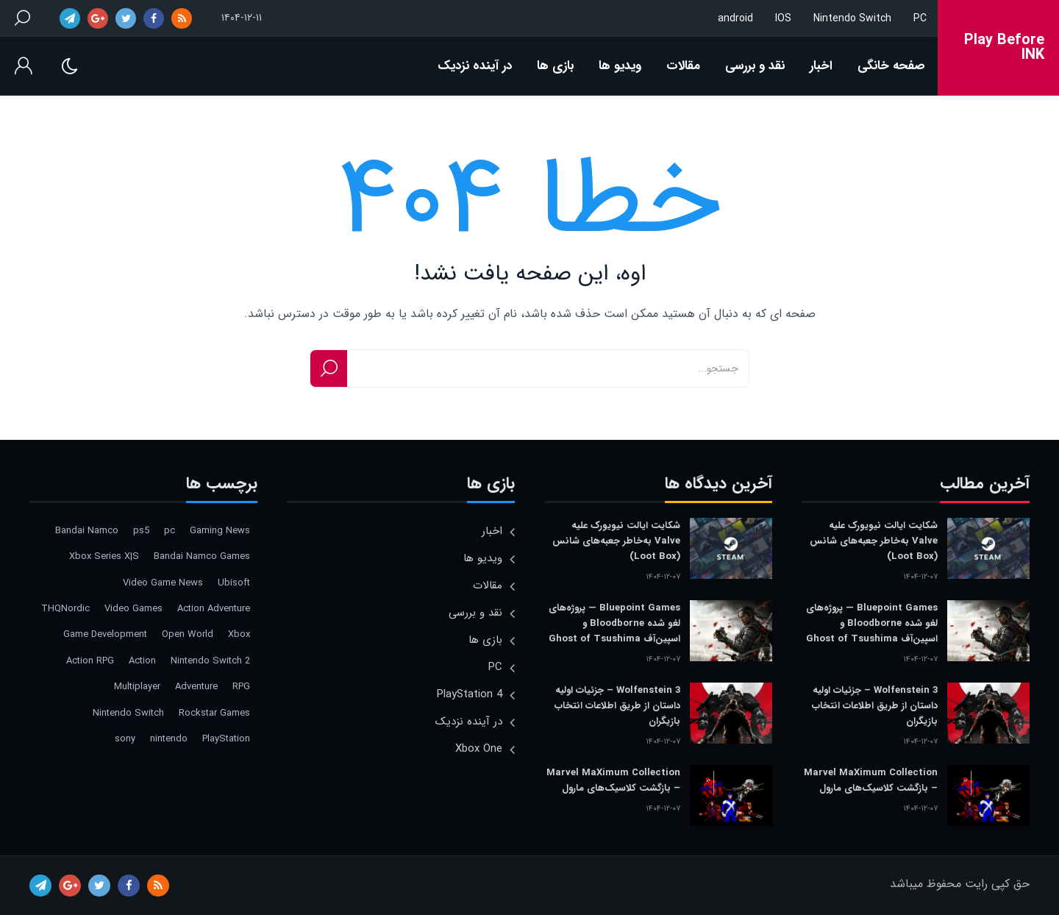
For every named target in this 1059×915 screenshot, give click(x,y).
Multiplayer (137, 686)
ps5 (141, 530)
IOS (783, 18)
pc (169, 530)
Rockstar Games (214, 713)
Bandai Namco (86, 530)
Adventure (196, 686)
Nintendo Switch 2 (210, 661)
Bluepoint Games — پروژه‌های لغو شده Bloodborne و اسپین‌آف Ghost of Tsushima (872, 623)
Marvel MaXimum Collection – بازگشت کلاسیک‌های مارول (871, 780)
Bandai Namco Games (202, 556)
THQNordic (65, 608)
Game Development (105, 634)
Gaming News (220, 530)
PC (920, 18)
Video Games (133, 608)
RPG (241, 686)
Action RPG (90, 661)
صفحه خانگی (891, 66)
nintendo (169, 739)
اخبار (821, 66)
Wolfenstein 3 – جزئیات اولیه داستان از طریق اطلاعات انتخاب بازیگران (875, 706)
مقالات (683, 66)
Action (142, 661)
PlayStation (226, 739)
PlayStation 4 (469, 694)
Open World (187, 634)
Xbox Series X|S (104, 556)
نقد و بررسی (755, 66)
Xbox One (478, 749)
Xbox (239, 634)
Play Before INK (1004, 48)
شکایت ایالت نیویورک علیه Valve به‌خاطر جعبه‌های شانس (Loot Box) (874, 541)
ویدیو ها (620, 66)
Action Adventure (213, 608)
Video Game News (163, 583)
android (735, 18)
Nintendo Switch (852, 18)
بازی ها (555, 66)
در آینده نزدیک (475, 66)
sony (125, 739)
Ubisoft (234, 583)
